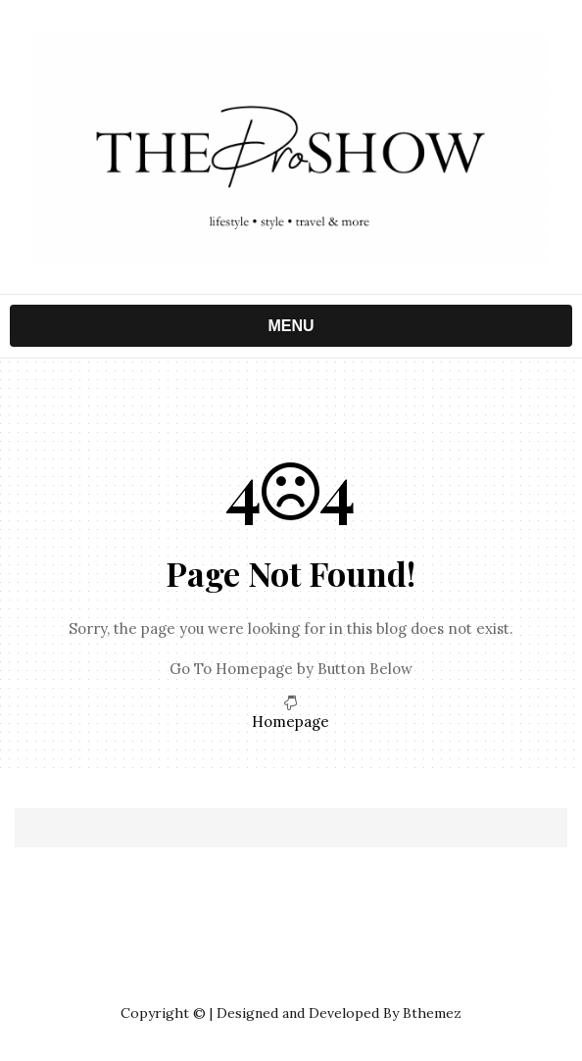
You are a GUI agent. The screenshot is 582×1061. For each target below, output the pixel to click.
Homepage (290, 721)
